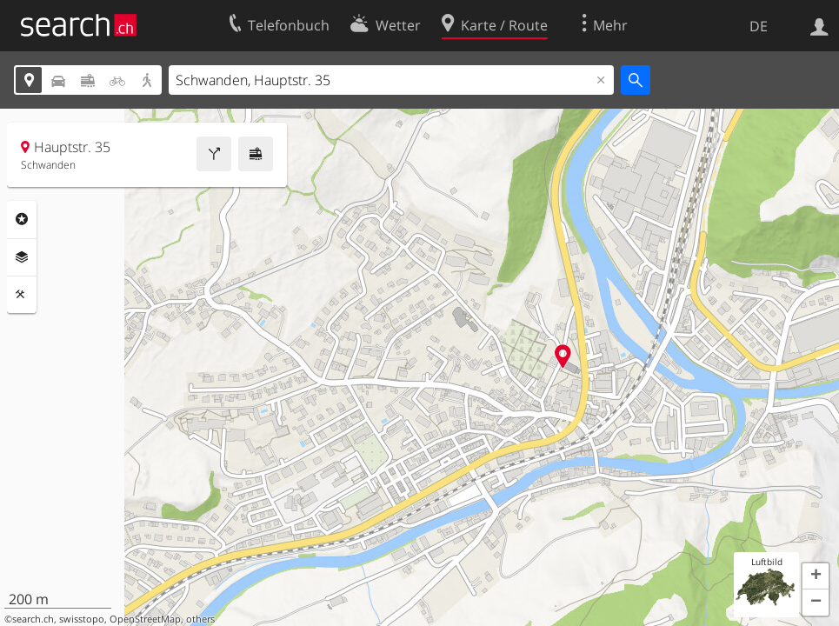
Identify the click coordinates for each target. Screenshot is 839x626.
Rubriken (22, 219)
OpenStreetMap (145, 619)
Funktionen (22, 294)
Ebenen (22, 257)
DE (758, 26)
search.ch (33, 619)
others (200, 619)
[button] (815, 576)
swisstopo (81, 619)
